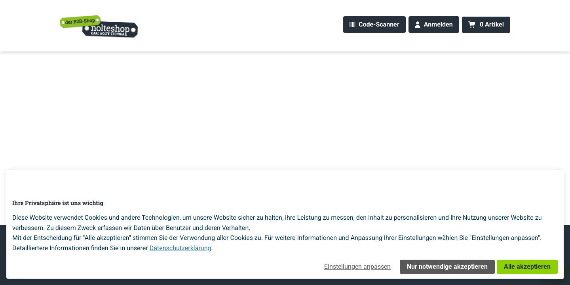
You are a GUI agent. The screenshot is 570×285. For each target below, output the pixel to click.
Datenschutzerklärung (180, 248)
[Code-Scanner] (374, 24)
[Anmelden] (433, 24)
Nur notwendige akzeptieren (447, 266)
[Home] (99, 26)
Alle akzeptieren (527, 266)
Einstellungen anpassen (357, 266)
